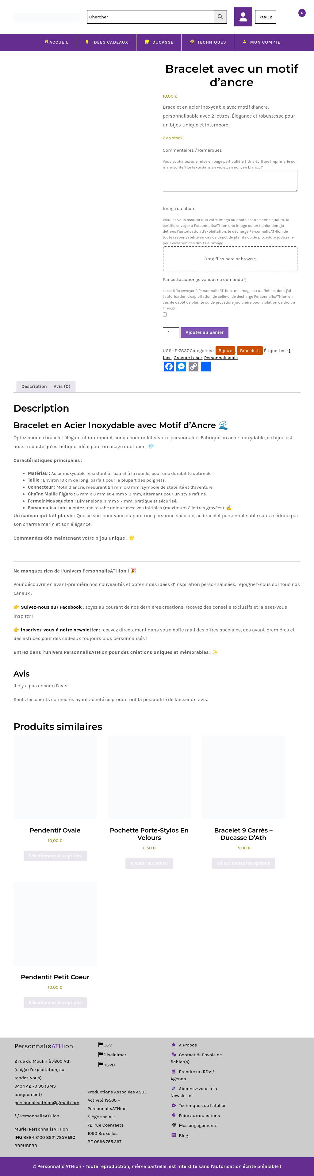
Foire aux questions (195, 1115)
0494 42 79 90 (29, 1086)
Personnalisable (221, 357)
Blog (179, 1135)
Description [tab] (34, 386)
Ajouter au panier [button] (149, 863)
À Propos (183, 1045)
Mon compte (261, 43)
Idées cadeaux (106, 43)
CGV (105, 1045)
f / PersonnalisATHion (36, 1116)
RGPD (106, 1065)
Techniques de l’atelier (198, 1105)
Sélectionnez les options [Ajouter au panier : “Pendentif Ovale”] (55, 856)
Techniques (207, 43)
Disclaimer (112, 1055)
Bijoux (225, 350)
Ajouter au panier (205, 332)
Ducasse (159, 43)
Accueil (55, 42)
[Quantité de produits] (171, 332)
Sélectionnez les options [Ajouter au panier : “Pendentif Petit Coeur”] (55, 1002)
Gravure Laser (188, 357)
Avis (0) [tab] (62, 386)
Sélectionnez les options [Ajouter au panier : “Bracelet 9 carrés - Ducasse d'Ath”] (243, 863)
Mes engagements (193, 1125)
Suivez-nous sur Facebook (51, 607)
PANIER (265, 17)
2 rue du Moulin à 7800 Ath (42, 1061)
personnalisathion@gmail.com (46, 1102)
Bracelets (250, 350)
